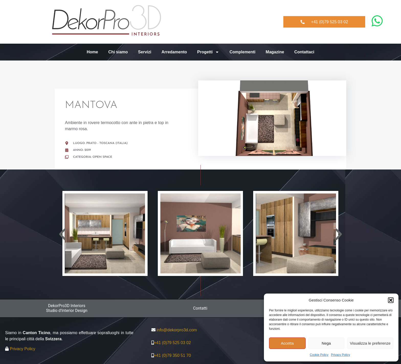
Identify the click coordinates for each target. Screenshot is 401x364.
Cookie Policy (319, 355)
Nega (326, 343)
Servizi (144, 52)
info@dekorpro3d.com (177, 330)
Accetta (287, 343)
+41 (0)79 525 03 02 (172, 343)
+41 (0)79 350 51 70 (172, 355)
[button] (390, 300)
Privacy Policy (340, 355)
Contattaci (304, 52)
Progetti (208, 52)
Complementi (242, 52)
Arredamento (174, 52)
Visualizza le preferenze (370, 343)
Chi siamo (118, 52)
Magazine (275, 52)
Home (92, 52)
